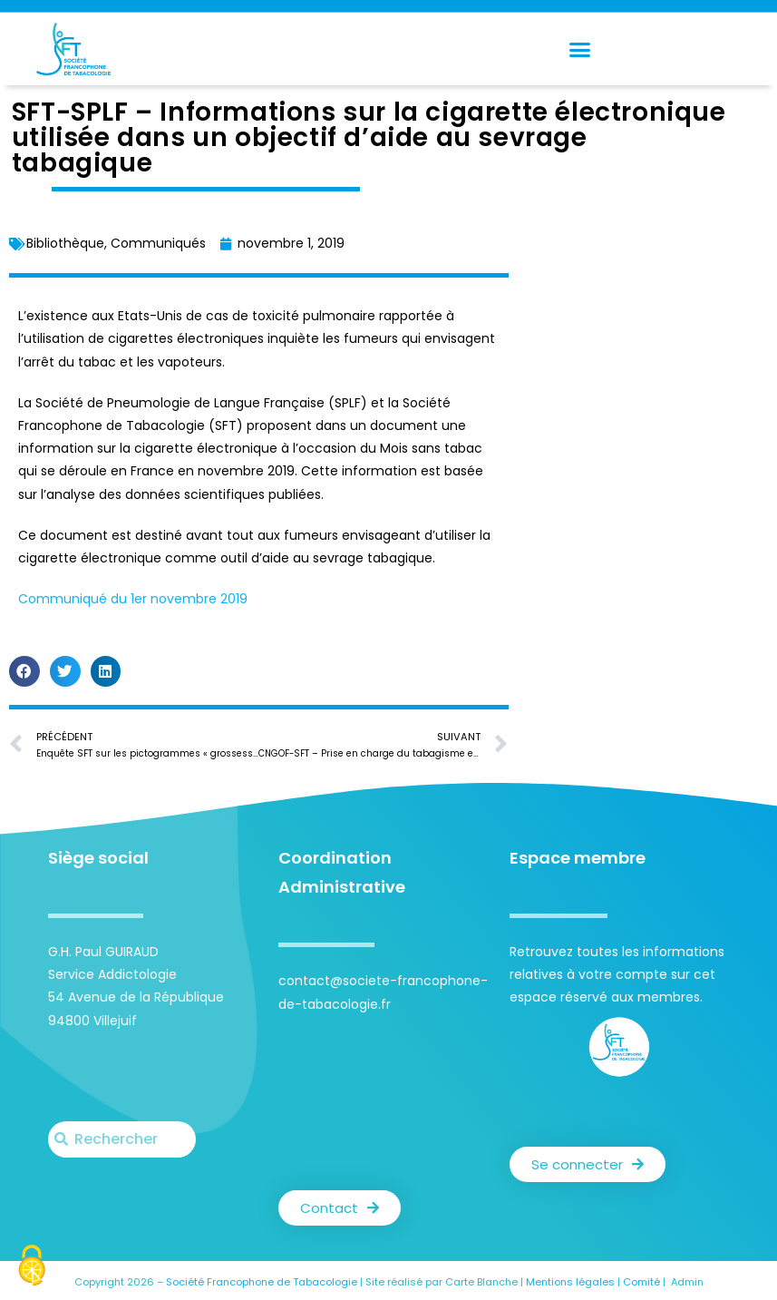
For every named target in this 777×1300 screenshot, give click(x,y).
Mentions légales (570, 1282)
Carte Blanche (481, 1282)
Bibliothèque (65, 243)
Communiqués (158, 243)
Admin (687, 1282)
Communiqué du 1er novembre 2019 (133, 599)
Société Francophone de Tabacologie (261, 1282)
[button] (579, 49)
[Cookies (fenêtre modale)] (31, 1268)
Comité (641, 1282)
